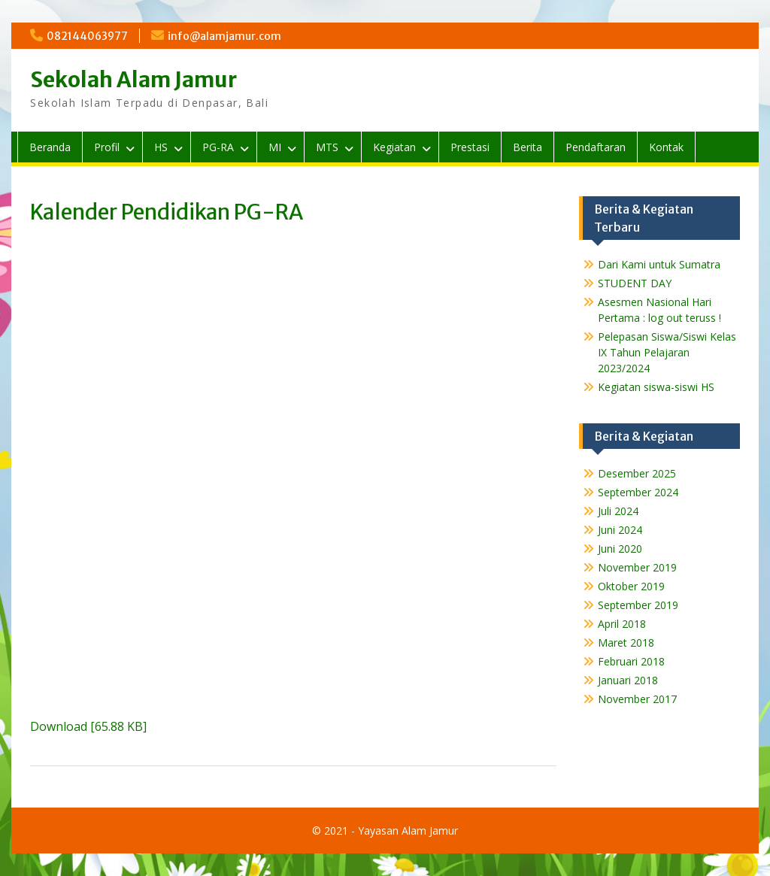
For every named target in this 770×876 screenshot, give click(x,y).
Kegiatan (394, 147)
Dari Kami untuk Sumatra (659, 264)
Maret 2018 (626, 642)
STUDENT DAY (634, 283)
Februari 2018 (631, 661)
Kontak (666, 147)
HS (161, 147)
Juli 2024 (618, 511)
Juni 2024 (620, 530)
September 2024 (638, 492)
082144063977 (87, 36)
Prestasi (470, 147)
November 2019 (637, 567)
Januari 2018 (628, 680)
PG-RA (218, 147)
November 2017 (637, 699)
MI (274, 147)
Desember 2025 (637, 473)
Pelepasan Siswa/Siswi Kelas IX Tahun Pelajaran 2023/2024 (667, 352)
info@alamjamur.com (224, 36)
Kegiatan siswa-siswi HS (656, 387)
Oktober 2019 (631, 586)
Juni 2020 (620, 548)
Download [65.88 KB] (88, 726)
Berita (527, 147)
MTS (327, 147)
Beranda (50, 147)
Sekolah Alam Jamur (133, 79)
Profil (107, 147)
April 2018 (622, 624)
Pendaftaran (595, 147)
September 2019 (638, 605)
